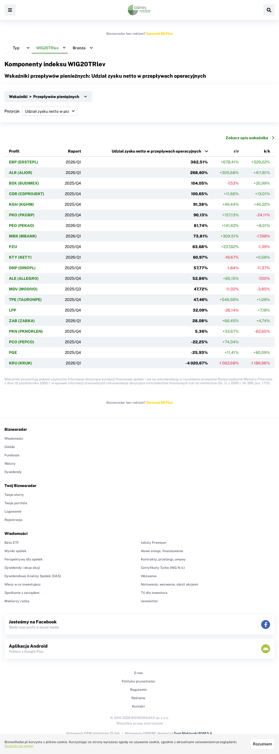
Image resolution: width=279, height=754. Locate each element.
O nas (138, 673)
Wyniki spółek (15, 551)
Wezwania (148, 576)
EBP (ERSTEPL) (23, 162)
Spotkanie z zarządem (21, 593)
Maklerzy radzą (16, 601)
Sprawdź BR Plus (159, 34)
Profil (14, 151)
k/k (267, 151)
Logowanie (12, 511)
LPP (12, 310)
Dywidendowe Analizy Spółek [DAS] (32, 576)
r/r (236, 151)
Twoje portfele (15, 503)
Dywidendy (13, 472)
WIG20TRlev (87, 64)
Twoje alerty (14, 495)
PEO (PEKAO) (21, 225)
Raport (74, 151)
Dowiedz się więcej (18, 746)
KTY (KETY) (20, 257)
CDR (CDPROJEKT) (26, 194)
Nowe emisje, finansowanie (162, 551)
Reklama (138, 698)
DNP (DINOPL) (22, 268)
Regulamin (138, 690)
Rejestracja (13, 520)
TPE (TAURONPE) (25, 299)
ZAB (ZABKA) (22, 321)
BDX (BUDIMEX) (24, 183)
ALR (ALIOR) (20, 172)
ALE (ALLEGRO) (24, 278)
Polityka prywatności (138, 681)
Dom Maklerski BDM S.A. (193, 733)
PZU (13, 246)
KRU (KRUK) (20, 363)
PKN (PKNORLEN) (26, 331)
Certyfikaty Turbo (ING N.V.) (163, 568)
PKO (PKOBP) (22, 215)
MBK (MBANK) (23, 236)
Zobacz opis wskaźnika (250, 138)
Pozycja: (41, 111)
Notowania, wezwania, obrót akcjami (169, 584)
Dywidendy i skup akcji (22, 568)
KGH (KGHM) (21, 204)
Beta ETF (11, 543)
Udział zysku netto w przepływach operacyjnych (156, 151)
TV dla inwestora (154, 593)
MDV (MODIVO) (23, 289)
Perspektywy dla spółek (23, 559)
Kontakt (138, 706)
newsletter (149, 601)
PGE (13, 352)
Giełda (9, 447)
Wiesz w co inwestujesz (22, 584)
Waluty (10, 464)
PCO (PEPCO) (21, 342)
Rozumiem (262, 744)
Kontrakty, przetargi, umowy (163, 559)
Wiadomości (13, 438)
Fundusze (11, 455)
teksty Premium (153, 543)
